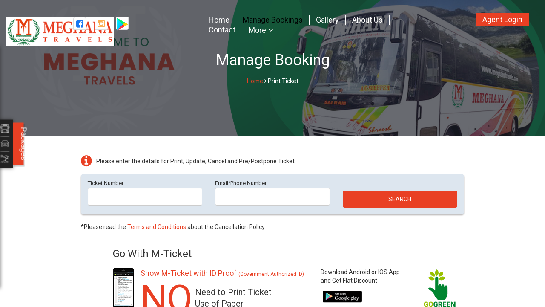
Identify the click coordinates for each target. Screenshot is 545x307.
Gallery (327, 20)
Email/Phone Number (241, 183)
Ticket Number (105, 183)
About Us (367, 20)
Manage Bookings (273, 20)
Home (219, 20)
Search (399, 199)
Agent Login (502, 19)
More (257, 30)
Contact (222, 29)
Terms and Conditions (156, 226)
